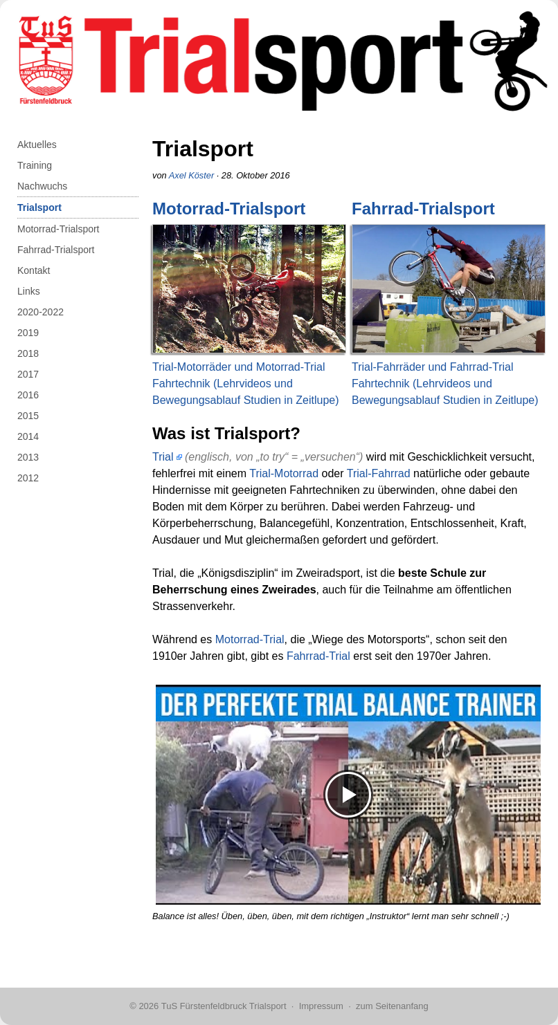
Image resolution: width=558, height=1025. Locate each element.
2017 (28, 374)
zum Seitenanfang (392, 1006)
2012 (28, 477)
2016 (28, 394)
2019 (28, 332)
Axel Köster (191, 175)
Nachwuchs (42, 186)
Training (34, 165)
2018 (28, 353)
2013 (28, 457)
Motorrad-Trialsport (58, 228)
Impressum (321, 1006)
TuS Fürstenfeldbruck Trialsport (224, 1006)
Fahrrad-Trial (318, 656)
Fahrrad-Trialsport (56, 249)
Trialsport (39, 207)
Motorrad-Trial (250, 639)
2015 (28, 415)
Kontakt (33, 270)
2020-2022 (40, 311)
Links (28, 291)
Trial (163, 457)
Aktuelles (37, 144)
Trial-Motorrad (283, 473)
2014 (28, 436)
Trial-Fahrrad (379, 473)
